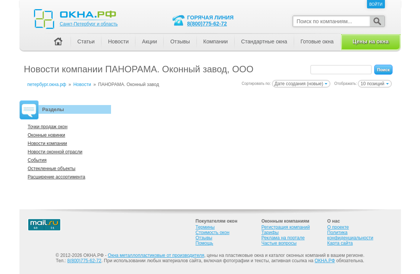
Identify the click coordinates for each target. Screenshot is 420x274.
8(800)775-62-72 (207, 24)
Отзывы (180, 41)
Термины (205, 227)
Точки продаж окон (48, 126)
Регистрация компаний (285, 227)
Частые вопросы (278, 243)
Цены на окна (370, 41)
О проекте (338, 227)
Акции (149, 41)
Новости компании (47, 143)
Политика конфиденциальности (350, 235)
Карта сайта (340, 243)
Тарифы (269, 232)
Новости (118, 41)
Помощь (204, 243)
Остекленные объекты (52, 168)
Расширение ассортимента (56, 177)
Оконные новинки (46, 135)
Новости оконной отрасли (55, 152)
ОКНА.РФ (325, 260)
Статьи (86, 41)
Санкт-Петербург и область (89, 24)
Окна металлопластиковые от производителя (156, 255)
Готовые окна (317, 41)
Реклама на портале (282, 238)
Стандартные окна (264, 41)
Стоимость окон (213, 232)
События (37, 160)
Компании (215, 41)
